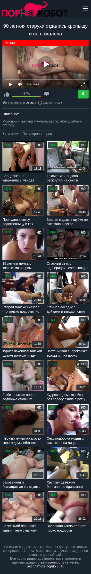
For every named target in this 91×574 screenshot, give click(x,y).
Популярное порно (37, 134)
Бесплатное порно (41, 566)
